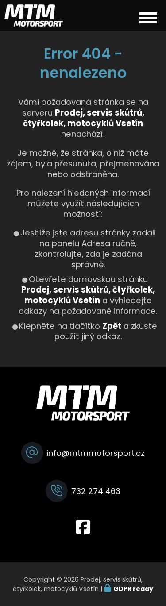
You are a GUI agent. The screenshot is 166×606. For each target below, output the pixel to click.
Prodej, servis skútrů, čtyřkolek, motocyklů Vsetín (88, 295)
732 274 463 (95, 491)
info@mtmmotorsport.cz (95, 453)
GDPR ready (133, 588)
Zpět (111, 326)
